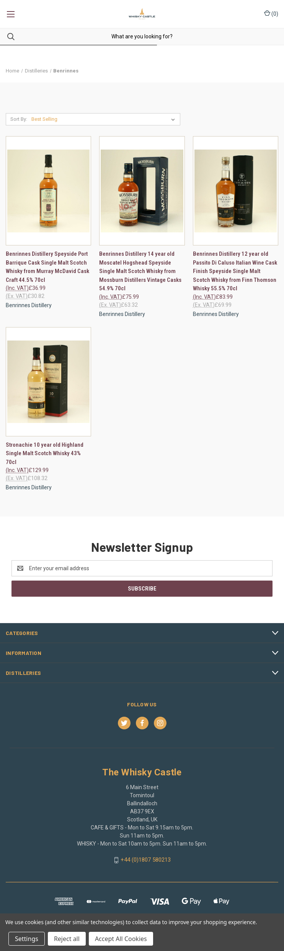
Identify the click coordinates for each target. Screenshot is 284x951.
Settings (26, 939)
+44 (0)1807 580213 (146, 859)
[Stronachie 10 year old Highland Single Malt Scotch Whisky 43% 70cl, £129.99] (48, 382)
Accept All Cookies (121, 939)
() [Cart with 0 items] (271, 13)
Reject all (67, 939)
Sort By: (18, 119)
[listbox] (104, 119)
